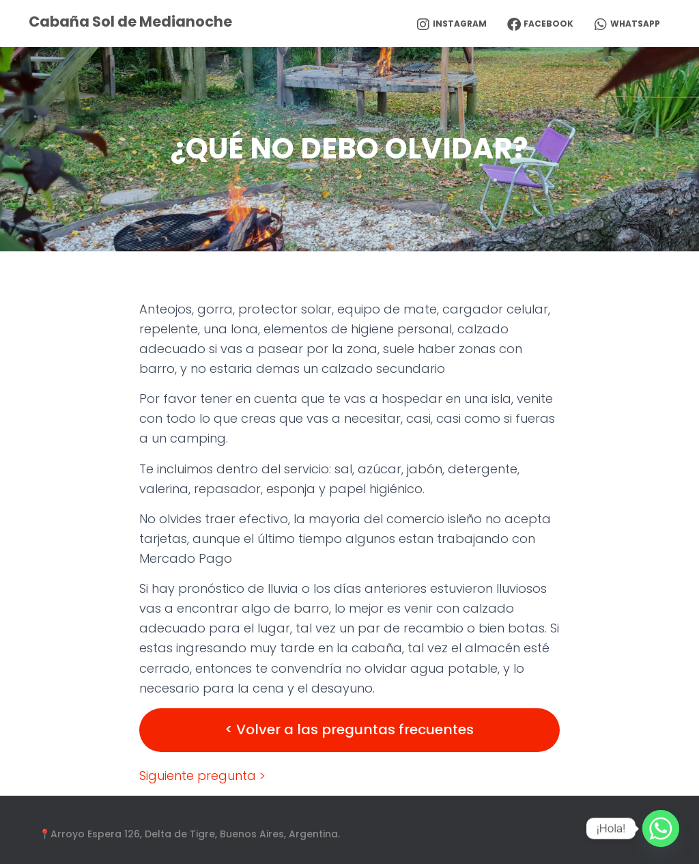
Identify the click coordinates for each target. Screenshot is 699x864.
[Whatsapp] (660, 828)
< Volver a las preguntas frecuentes (349, 729)
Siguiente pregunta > (202, 775)
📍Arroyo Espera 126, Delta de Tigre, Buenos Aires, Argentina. (189, 834)
